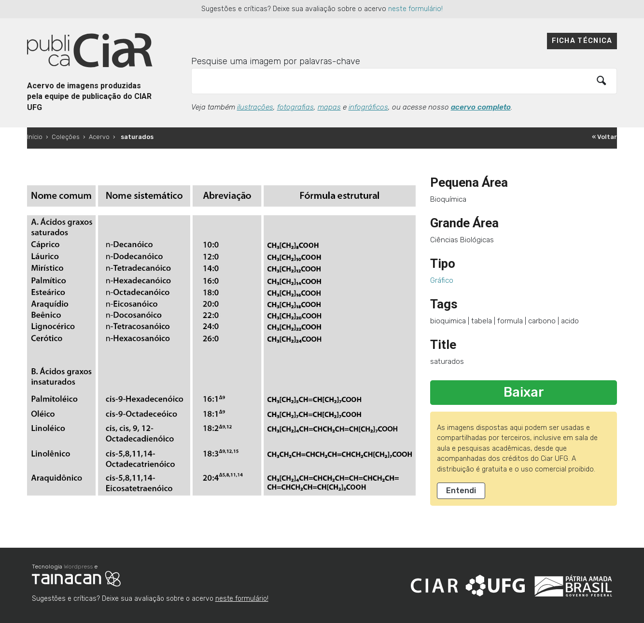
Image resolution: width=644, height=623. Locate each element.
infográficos (368, 107)
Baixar (524, 392)
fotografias (295, 107)
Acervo (99, 136)
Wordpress (78, 566)
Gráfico (441, 280)
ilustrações (255, 107)
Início (34, 136)
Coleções (66, 136)
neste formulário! (415, 9)
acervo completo (481, 107)
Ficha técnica (582, 41)
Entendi (461, 490)
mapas (329, 107)
